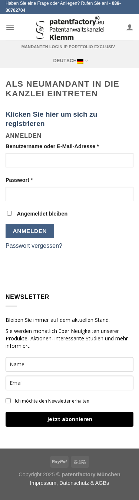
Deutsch (70, 60)
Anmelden (30, 231)
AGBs (102, 483)
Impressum (43, 483)
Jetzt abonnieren (69, 419)
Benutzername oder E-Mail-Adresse (52, 146)
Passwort (19, 180)
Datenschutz (74, 483)
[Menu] (10, 27)
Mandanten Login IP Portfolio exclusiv (68, 46)
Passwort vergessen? (34, 246)
